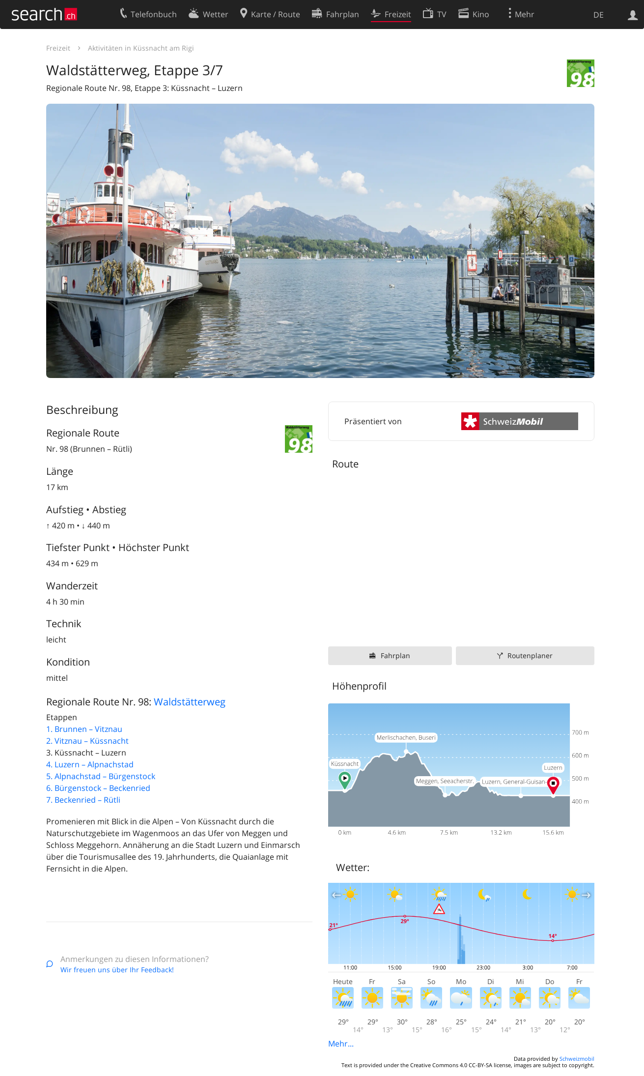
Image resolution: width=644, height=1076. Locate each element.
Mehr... (341, 1043)
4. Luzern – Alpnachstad (90, 764)
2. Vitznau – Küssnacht (87, 740)
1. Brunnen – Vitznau (84, 729)
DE (598, 14)
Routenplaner (530, 655)
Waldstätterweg (189, 701)
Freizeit (58, 48)
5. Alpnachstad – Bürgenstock (100, 776)
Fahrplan (395, 655)
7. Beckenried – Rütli (83, 799)
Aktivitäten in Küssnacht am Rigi (141, 48)
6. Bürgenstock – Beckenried (98, 788)
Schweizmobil (577, 1058)
